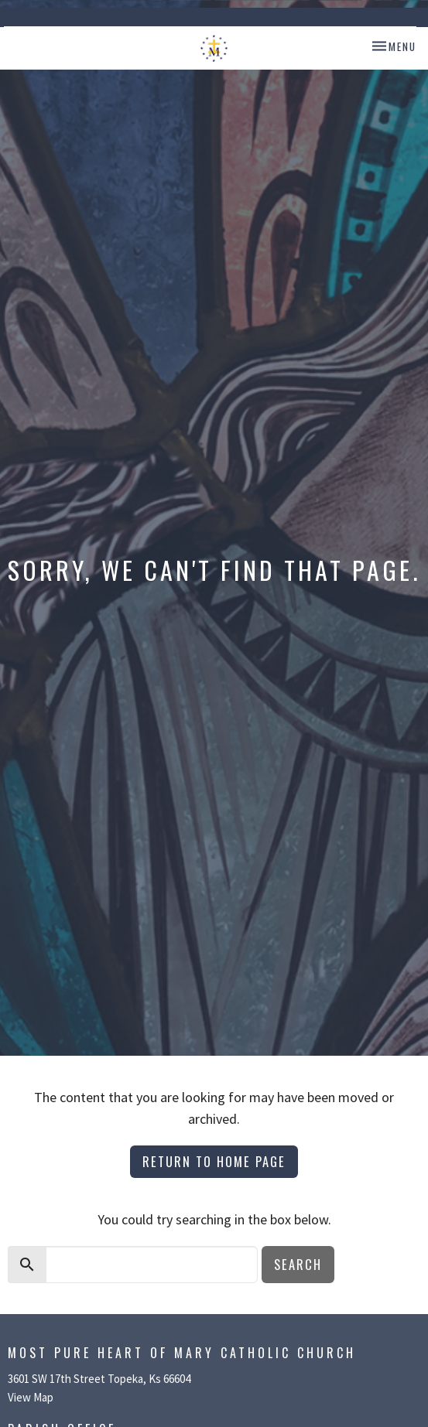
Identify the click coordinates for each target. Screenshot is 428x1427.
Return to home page (214, 1161)
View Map (30, 1397)
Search (298, 1264)
